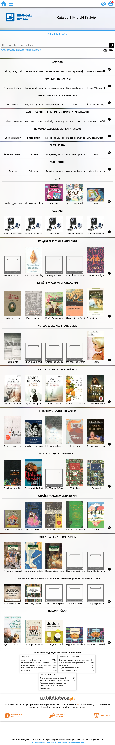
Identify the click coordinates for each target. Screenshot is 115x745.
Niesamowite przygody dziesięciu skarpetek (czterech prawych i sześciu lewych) (48, 665)
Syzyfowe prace (45, 688)
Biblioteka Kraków (57, 34)
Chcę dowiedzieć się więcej (43, 742)
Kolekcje (36, 50)
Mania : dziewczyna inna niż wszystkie (53, 683)
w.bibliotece (71, 704)
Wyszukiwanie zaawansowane (16, 50)
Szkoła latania (25, 670)
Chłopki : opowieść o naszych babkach (72, 663)
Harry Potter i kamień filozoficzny (32, 668)
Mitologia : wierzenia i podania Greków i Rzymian (37, 663)
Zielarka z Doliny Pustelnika (68, 670)
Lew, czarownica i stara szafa (31, 660)
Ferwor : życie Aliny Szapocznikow (51, 685)
